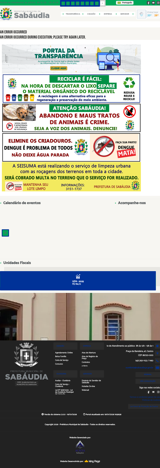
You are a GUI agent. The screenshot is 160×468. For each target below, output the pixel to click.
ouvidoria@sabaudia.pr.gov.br (139, 368)
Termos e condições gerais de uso (145, 397)
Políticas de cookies (151, 400)
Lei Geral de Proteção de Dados (144, 406)
